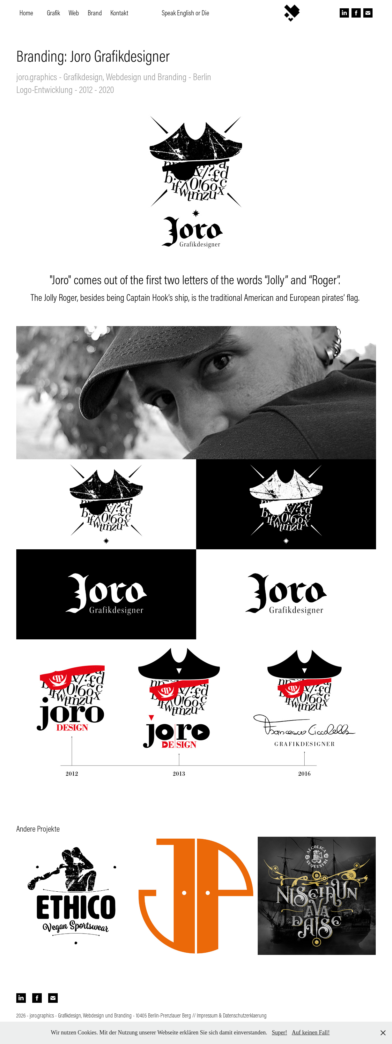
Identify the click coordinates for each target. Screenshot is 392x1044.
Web (74, 12)
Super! (279, 1032)
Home (26, 12)
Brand (95, 12)
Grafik (53, 12)
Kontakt (119, 12)
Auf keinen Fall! (311, 1032)
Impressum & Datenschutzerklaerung (232, 1015)
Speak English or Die (185, 12)
